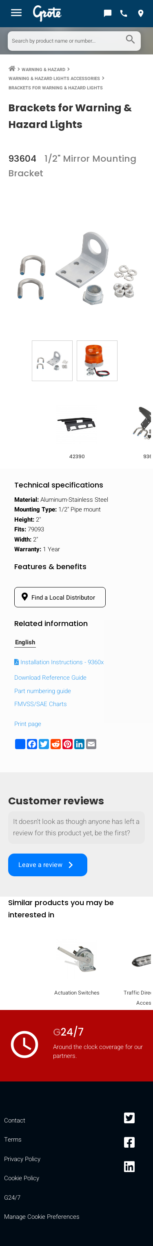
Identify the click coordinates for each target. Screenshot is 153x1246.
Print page (27, 723)
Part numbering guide (42, 691)
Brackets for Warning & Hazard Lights (56, 88)
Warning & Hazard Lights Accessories (54, 78)
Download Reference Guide (50, 677)
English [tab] (25, 642)
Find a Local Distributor (57, 597)
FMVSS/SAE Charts (40, 704)
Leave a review (47, 864)
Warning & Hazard (43, 69)
